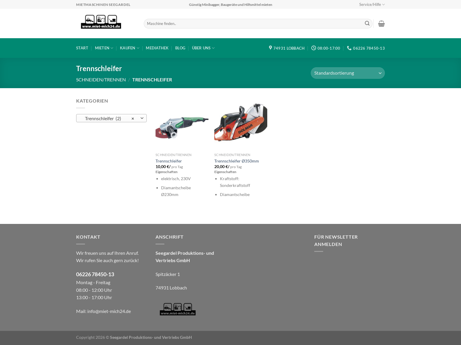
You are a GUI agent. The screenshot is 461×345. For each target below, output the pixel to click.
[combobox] (111, 118)
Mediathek (157, 48)
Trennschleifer (169, 160)
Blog (180, 48)
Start (82, 48)
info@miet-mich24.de (109, 311)
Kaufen (129, 48)
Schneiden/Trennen (101, 79)
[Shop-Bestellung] (348, 73)
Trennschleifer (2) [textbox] (108, 118)
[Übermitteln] (367, 24)
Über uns (203, 48)
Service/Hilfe (372, 4)
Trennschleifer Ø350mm (236, 160)
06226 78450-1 (93, 274)
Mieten (104, 48)
